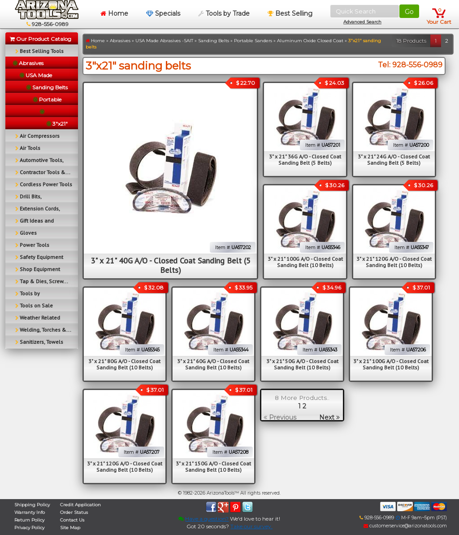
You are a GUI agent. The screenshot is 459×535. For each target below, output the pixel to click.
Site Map (70, 528)
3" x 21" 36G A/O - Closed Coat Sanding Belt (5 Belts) (305, 159)
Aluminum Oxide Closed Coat (310, 41)
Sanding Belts (213, 41)
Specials (163, 13)
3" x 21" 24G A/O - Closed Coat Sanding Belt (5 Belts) (394, 159)
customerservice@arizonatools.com (405, 526)
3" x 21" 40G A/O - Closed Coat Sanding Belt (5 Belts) (171, 265)
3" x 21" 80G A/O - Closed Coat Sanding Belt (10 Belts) (124, 364)
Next (329, 417)
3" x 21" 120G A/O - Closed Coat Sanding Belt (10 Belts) (394, 261)
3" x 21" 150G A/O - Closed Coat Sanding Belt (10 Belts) (213, 466)
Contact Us (72, 520)
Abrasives (120, 41)
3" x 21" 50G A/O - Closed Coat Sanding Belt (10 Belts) (302, 364)
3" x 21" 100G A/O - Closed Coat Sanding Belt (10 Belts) (305, 261)
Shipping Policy (32, 505)
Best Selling (290, 13)
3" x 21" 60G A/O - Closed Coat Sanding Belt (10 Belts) (213, 364)
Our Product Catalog (40, 38)
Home (114, 13)
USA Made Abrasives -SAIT (164, 41)
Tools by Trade (224, 13)
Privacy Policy (29, 528)
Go (409, 12)
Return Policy (29, 520)
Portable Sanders (253, 41)
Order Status (74, 512)
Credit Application (80, 505)
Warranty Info (29, 512)
